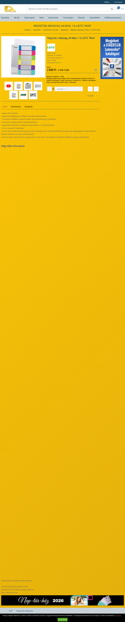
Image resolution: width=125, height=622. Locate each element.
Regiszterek (64, 30)
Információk (118, 2)
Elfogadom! (62, 620)
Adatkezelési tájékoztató (24, 611)
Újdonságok (29, 17)
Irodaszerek (53, 17)
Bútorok (81, 17)
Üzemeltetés (94, 17)
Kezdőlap (5, 17)
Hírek (41, 17)
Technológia (68, 17)
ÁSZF (11, 611)
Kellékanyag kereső (113, 17)
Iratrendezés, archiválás (50, 30)
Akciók (17, 17)
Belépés (106, 2)
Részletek (118, 615)
